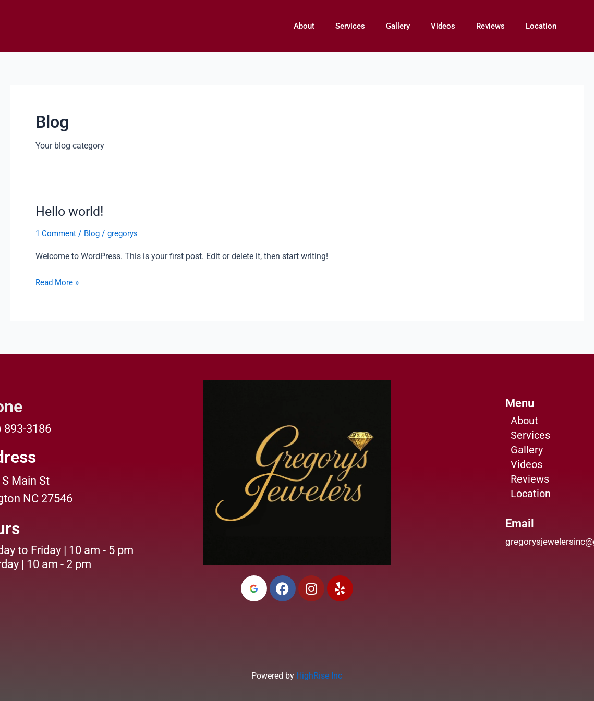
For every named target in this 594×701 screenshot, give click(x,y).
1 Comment (56, 233)
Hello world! (71, 211)
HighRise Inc (319, 676)
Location (541, 26)
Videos (443, 26)
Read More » (58, 281)
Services (350, 26)
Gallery (398, 26)
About (304, 26)
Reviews (490, 26)
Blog (94, 233)
